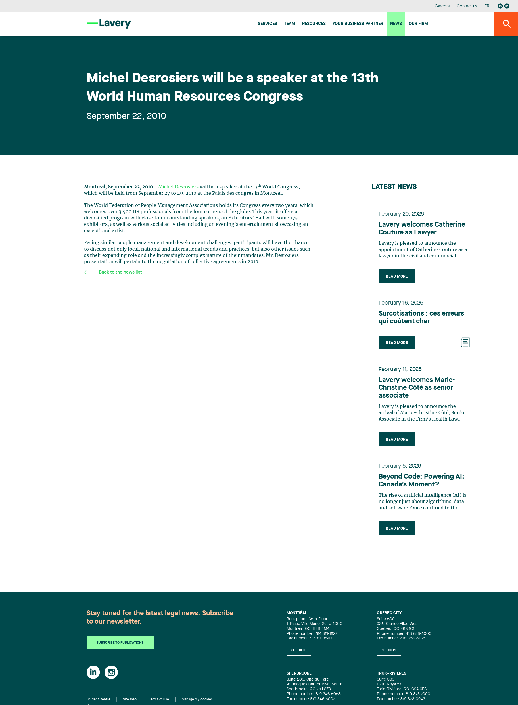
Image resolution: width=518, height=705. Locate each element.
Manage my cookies (197, 699)
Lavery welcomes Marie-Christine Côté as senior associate (417, 388)
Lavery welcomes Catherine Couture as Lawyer (422, 228)
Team (289, 24)
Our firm (418, 24)
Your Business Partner (358, 24)
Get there (298, 650)
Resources (314, 24)
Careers (442, 6)
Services (267, 24)
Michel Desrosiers (178, 187)
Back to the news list (113, 272)
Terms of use (159, 699)
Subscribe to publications (120, 643)
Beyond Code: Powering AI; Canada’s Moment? (421, 480)
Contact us (467, 6)
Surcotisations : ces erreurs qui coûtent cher (421, 317)
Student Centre (98, 699)
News (396, 24)
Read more (397, 276)
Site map (130, 699)
